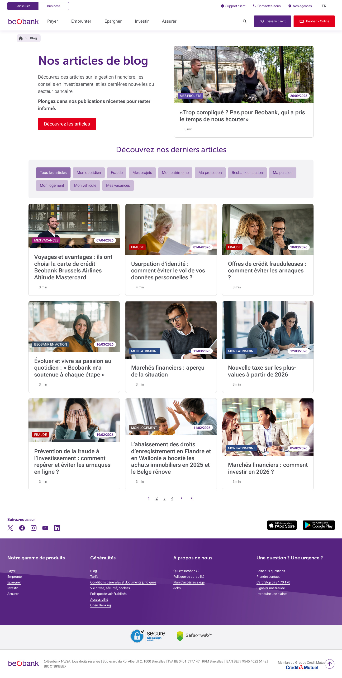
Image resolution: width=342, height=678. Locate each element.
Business (53, 6)
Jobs (177, 588)
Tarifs (94, 576)
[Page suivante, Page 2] (181, 498)
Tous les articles (53, 172)
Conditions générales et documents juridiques (123, 582)
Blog (93, 571)
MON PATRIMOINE (144, 351)
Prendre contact (268, 576)
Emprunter (81, 21)
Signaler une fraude (270, 588)
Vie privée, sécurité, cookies (110, 588)
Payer (52, 21)
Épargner (113, 21)
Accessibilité (99, 599)
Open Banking (100, 605)
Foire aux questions (270, 571)
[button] (272, 21)
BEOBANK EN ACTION (50, 344)
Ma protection (210, 172)
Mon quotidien (89, 172)
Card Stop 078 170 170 (273, 582)
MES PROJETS (190, 96)
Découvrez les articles (67, 124)
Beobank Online (317, 21)
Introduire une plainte (271, 594)
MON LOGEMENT (144, 428)
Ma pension (283, 172)
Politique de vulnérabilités (108, 594)
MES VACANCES (46, 240)
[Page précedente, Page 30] (192, 498)
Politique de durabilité (188, 576)
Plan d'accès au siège (188, 582)
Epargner (14, 582)
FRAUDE (137, 247)
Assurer (169, 21)
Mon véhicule (85, 185)
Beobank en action (247, 172)
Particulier (22, 6)
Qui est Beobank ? (186, 571)
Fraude (117, 172)
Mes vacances (118, 185)
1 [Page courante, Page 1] (149, 498)
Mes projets (142, 172)
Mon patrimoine (175, 172)
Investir (142, 21)
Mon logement (52, 185)
